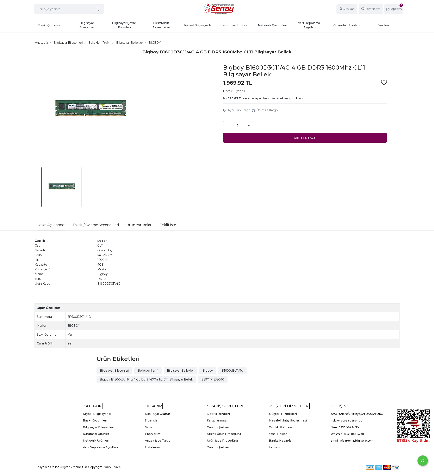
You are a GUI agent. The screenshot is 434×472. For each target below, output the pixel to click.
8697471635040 (213, 379)
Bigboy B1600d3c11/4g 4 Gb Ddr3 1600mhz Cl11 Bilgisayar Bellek (146, 379)
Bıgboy (208, 370)
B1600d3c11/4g (232, 370)
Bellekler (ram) (148, 370)
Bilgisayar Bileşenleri (114, 370)
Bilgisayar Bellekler (180, 370)
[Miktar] (237, 125)
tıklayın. (299, 98)
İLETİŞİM (339, 406)
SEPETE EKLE (305, 138)
